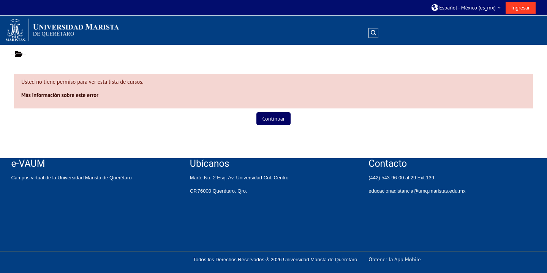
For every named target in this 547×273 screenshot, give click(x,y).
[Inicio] (62, 29)
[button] (466, 7)
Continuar (273, 118)
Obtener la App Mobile (394, 259)
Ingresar (520, 7)
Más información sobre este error (59, 95)
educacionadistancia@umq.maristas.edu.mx (416, 191)
